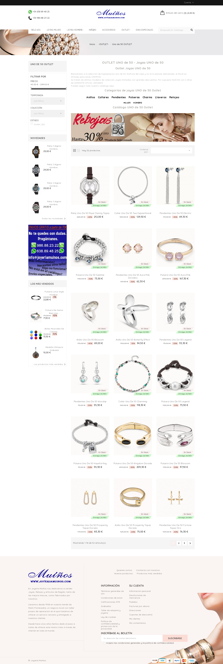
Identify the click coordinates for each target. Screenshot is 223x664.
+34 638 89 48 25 (39, 11)
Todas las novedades (54, 218)
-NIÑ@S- (92, 30)
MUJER (127, 102)
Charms (147, 97)
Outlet (39, 124)
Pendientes (119, 97)
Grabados (106, 606)
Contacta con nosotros (148, 570)
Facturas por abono (139, 606)
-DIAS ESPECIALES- (144, 30)
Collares (103, 97)
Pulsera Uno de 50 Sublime (90, 275)
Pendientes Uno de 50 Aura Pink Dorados (133, 276)
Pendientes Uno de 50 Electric (175, 213)
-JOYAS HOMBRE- (74, 30)
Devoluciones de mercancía (137, 596)
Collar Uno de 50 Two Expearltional (132, 213)
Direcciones (135, 610)
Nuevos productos (124, 573)
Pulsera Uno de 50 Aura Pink (175, 275)
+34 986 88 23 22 (39, 18)
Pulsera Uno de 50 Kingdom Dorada (133, 463)
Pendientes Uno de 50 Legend (176, 339)
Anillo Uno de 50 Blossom (90, 339)
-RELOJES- (36, 30)
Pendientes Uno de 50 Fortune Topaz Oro (175, 526)
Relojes (174, 97)
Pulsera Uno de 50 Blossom (175, 463)
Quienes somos (125, 570)
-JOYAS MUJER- (53, 30)
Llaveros (161, 97)
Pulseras (134, 97)
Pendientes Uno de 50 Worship (90, 401)
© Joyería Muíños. (37, 660)
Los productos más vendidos (50, 364)
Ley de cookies (108, 617)
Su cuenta (136, 585)
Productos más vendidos (149, 573)
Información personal (140, 591)
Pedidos (133, 602)
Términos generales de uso (112, 592)
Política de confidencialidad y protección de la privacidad (110, 625)
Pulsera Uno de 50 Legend (175, 401)
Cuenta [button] (189, 2)
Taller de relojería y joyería (111, 611)
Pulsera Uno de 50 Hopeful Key (90, 463)
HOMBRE (137, 102)
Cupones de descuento (141, 614)
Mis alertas (134, 618)
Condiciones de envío (112, 598)
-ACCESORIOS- (109, 30)
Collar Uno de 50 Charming (132, 401)
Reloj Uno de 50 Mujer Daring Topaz (90, 213)
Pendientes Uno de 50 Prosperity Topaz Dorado (90, 526)
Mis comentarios (137, 623)
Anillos (90, 97)
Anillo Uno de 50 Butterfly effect (133, 339)
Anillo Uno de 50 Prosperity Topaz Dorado (133, 526)
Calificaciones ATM (110, 602)
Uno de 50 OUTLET (41, 64)
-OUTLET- (125, 30)
